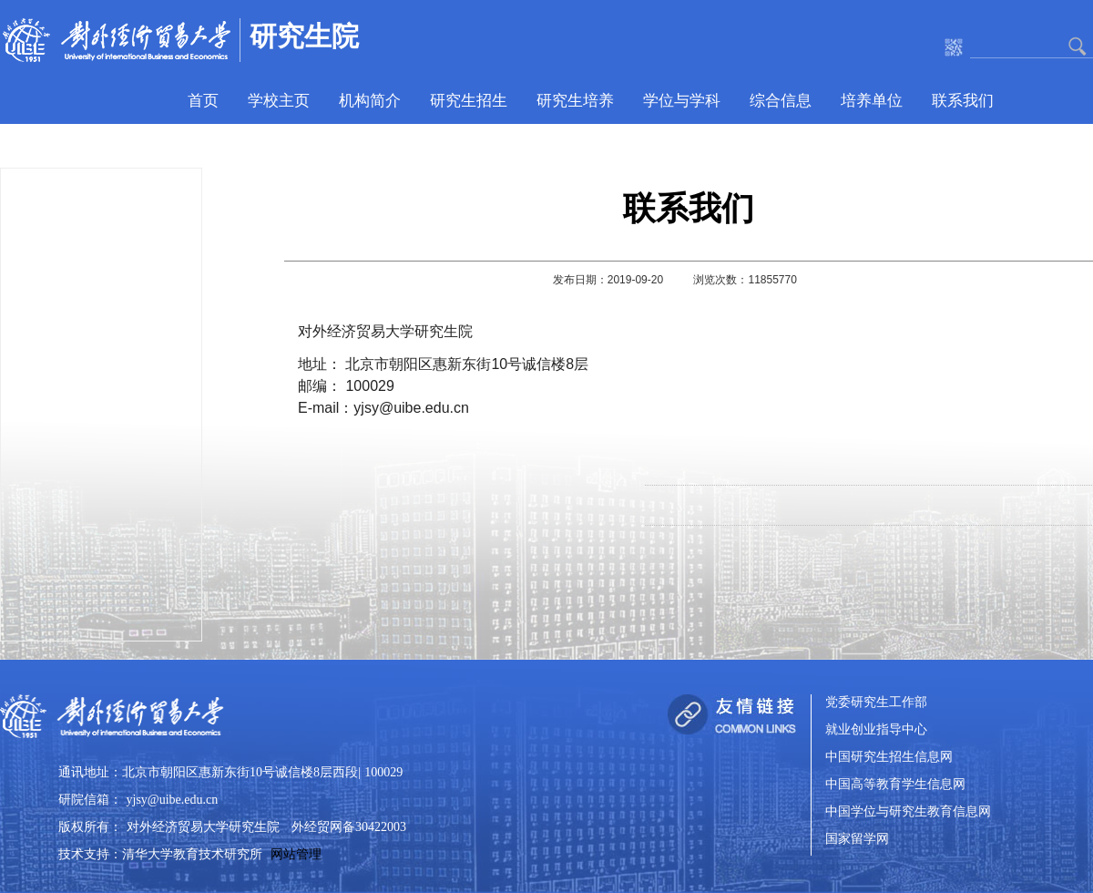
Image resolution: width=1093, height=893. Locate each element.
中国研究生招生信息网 (889, 757)
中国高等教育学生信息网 (895, 785)
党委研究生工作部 (876, 703)
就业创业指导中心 (876, 730)
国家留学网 (857, 839)
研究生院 (304, 36)
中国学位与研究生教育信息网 (908, 812)
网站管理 (296, 854)
